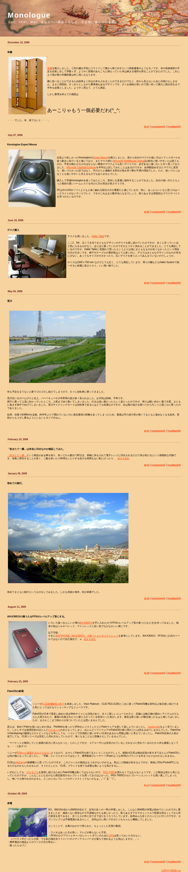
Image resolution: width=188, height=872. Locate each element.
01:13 (146, 785)
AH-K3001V (86, 622)
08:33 (146, 465)
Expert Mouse (100, 157)
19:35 (146, 598)
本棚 (49, 68)
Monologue (29, 15)
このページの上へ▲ (171, 870)
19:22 (146, 861)
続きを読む (124, 458)
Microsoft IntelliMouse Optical (129, 161)
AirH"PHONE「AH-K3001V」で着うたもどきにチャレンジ (86, 635)
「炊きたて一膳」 (17, 455)
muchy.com (154, 726)
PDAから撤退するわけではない (34, 752)
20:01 (146, 431)
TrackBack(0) (174, 126)
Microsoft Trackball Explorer (81, 167)
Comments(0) (158, 126)
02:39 (146, 673)
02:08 (146, 212)
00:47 (146, 126)
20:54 (146, 283)
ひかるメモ (54, 730)
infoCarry (20, 762)
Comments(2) (158, 283)
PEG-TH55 (109, 772)
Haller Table (98, 236)
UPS (111, 835)
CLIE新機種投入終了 (53, 704)
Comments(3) (158, 465)
